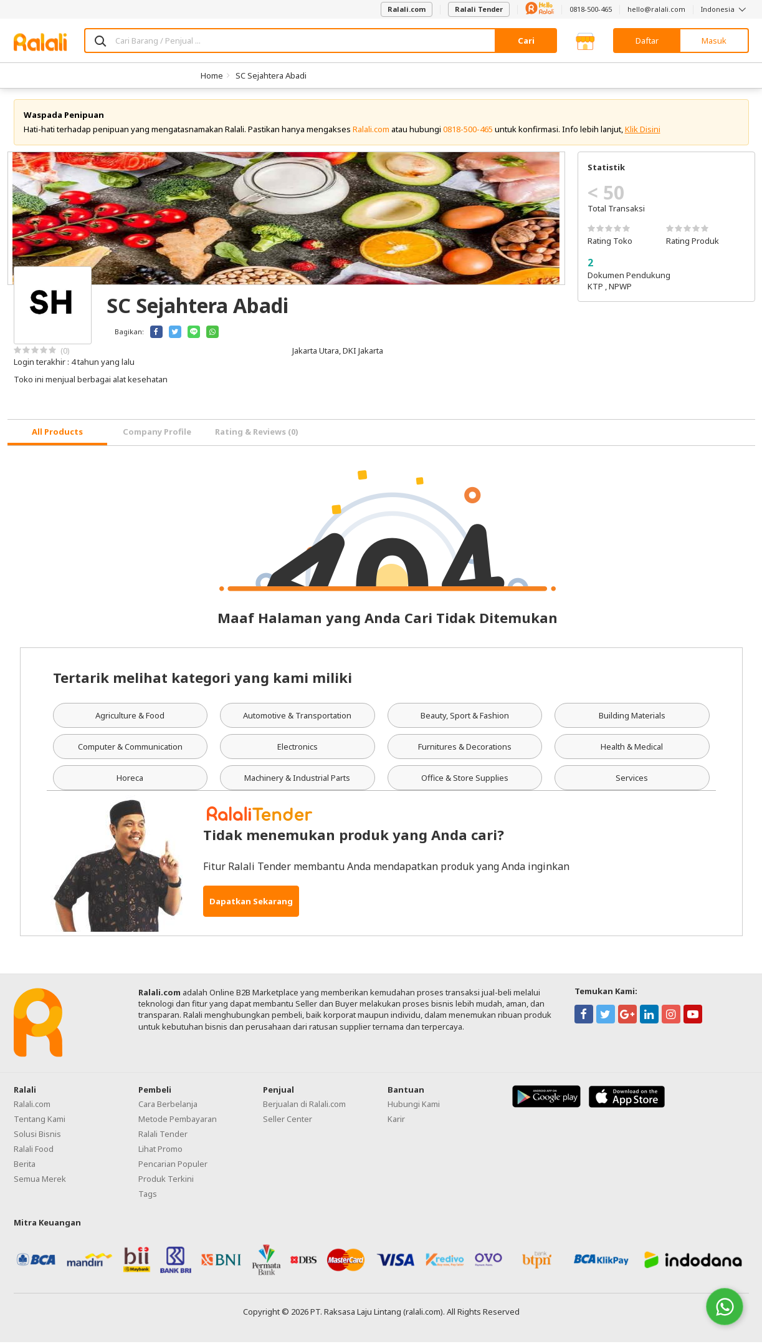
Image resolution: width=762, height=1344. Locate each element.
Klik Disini (642, 131)
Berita (25, 1165)
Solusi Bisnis (37, 1135)
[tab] (57, 434)
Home (212, 75)
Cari (526, 40)
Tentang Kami (39, 1120)
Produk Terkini (166, 1180)
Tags (147, 1195)
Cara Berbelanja (168, 1105)
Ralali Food (34, 1150)
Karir (396, 1120)
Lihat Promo (160, 1150)
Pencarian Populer (172, 1165)
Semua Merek (40, 1180)
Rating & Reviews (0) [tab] (256, 433)
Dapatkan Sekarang (251, 903)
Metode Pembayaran (177, 1120)
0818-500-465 (590, 9)
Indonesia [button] (725, 9)
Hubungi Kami (414, 1105)
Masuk (714, 40)
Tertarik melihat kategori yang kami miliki (202, 678)
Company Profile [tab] (157, 433)
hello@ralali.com (656, 9)
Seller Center (287, 1120)
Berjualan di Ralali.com (304, 1105)
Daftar (647, 40)
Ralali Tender (479, 9)
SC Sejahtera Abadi (271, 75)
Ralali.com (407, 9)
